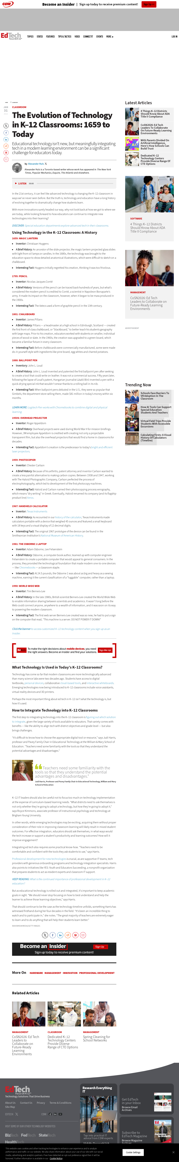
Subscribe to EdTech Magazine (134, 1134)
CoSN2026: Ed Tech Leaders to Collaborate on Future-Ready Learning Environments (156, 129)
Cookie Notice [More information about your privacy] (56, 1158)
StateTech (47, 1135)
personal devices (34, 683)
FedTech (28, 1135)
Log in (174, 36)
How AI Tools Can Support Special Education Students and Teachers (156, 410)
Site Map (10, 1107)
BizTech (11, 1135)
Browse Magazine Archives (132, 1142)
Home (6, 102)
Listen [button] (22, 183)
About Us (10, 1103)
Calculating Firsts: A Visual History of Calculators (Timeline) (156, 438)
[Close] (173, 1152)
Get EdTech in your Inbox (131, 1101)
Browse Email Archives (130, 1108)
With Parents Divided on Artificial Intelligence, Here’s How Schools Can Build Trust (155, 144)
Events (99, 36)
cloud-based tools (70, 683)
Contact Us (26, 1103)
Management (53, 973)
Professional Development (96, 973)
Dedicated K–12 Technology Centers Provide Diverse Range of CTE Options (155, 159)
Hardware (36, 973)
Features (50, 36)
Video (77, 36)
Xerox (30, 497)
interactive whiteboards (100, 683)
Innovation (70, 973)
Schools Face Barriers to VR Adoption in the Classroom (155, 396)
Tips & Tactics (64, 36)
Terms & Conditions (61, 1103)
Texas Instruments (37, 511)
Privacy (41, 1103)
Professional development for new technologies (39, 859)
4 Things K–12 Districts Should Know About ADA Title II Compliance (155, 114)
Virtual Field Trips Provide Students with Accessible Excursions (156, 424)
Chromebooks (27, 567)
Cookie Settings (133, 1152)
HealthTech (14, 1142)
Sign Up (147, 4)
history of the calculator (68, 517)
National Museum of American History (62, 535)
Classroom (15, 102)
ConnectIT (88, 36)
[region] (89, 1152)
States (40, 36)
